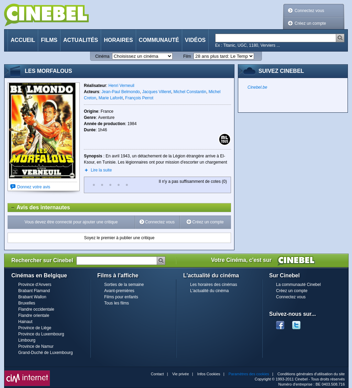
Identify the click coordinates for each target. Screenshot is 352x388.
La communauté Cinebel (298, 284)
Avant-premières (119, 290)
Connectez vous (309, 10)
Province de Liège (34, 327)
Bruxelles (26, 303)
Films (49, 40)
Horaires (118, 40)
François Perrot (139, 98)
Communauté (159, 40)
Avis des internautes (39, 207)
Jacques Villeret (156, 91)
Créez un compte (310, 23)
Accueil (23, 40)
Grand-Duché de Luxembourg (45, 352)
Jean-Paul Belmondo (120, 91)
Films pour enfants (121, 297)
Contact (157, 374)
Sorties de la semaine (124, 284)
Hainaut (25, 321)
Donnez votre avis (33, 187)
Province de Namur (36, 346)
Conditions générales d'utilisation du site (311, 374)
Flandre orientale (33, 315)
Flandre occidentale (36, 309)
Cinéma (102, 56)
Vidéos (195, 40)
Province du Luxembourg (41, 334)
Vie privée (180, 374)
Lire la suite (101, 170)
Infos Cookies (208, 374)
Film (187, 56)
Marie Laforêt (111, 98)
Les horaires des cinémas (213, 284)
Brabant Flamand (34, 290)
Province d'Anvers (34, 284)
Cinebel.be (257, 87)
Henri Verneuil (121, 85)
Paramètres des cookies (249, 374)
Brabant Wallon (32, 297)
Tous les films (116, 303)
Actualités (80, 40)
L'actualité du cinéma (209, 290)
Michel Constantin (190, 91)
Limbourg (26, 340)
